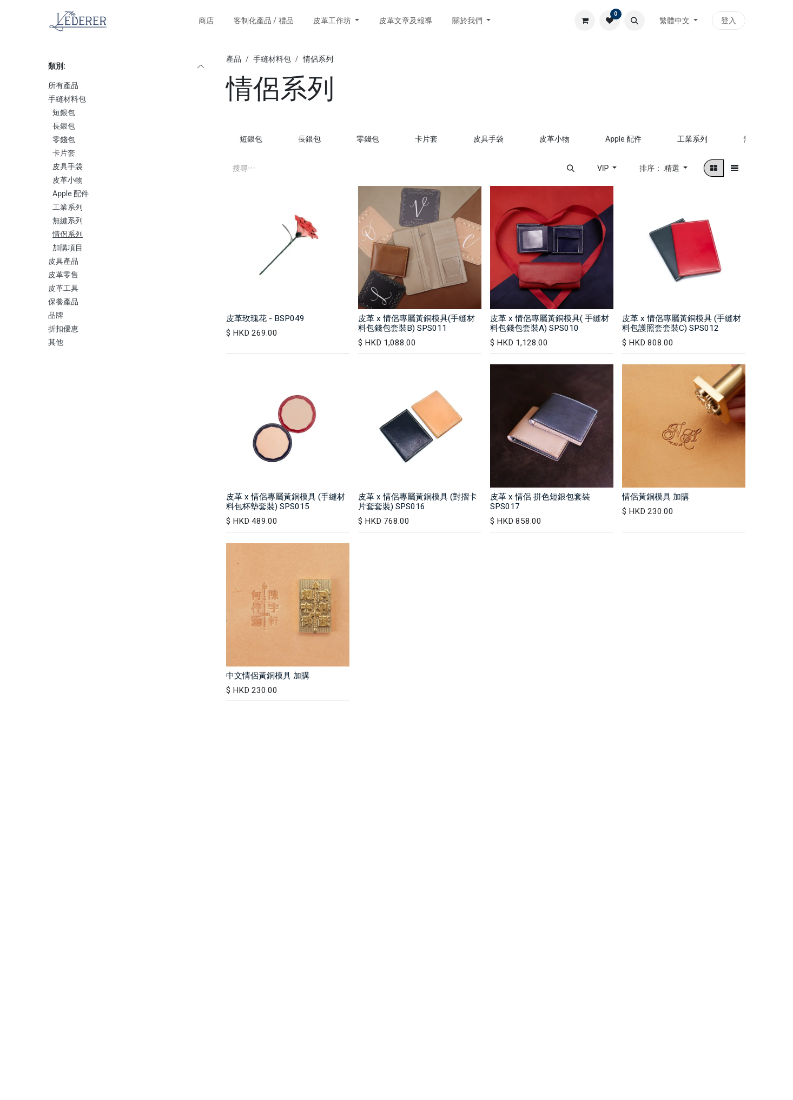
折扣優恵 (63, 328)
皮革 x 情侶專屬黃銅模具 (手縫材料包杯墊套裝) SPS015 (285, 501)
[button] (634, 20)
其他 (55, 342)
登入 (728, 20)
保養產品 (63, 301)
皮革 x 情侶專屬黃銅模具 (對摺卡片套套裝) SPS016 (417, 501)
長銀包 (63, 126)
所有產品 (63, 85)
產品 (233, 59)
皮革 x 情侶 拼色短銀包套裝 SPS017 (540, 501)
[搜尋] (570, 168)
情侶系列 (67, 234)
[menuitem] (206, 21)
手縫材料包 (67, 99)
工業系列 (67, 207)
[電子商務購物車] (584, 20)
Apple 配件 (70, 193)
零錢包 (63, 139)
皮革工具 (63, 288)
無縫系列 (67, 220)
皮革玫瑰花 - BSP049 (265, 318)
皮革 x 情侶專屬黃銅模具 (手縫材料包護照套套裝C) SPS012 (681, 323)
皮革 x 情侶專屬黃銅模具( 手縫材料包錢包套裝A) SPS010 (549, 323)
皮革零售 (63, 274)
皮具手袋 (67, 166)
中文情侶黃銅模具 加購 (267, 676)
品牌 (55, 315)
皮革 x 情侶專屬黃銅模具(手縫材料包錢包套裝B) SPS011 (416, 323)
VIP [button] (604, 168)
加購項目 (67, 247)
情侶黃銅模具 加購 (655, 497)
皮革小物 (67, 180)
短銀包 (63, 112)
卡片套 (63, 153)
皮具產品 (63, 261)
